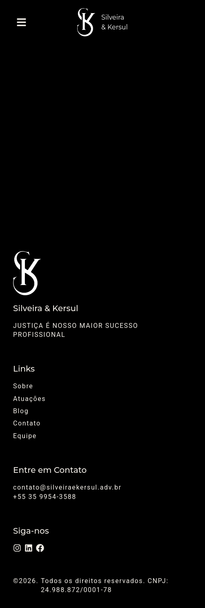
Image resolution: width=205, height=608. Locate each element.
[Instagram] (17, 548)
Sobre (23, 386)
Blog (21, 411)
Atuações (29, 399)
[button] (21, 22)
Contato (27, 423)
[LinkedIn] (29, 548)
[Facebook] (40, 548)
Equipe (25, 436)
